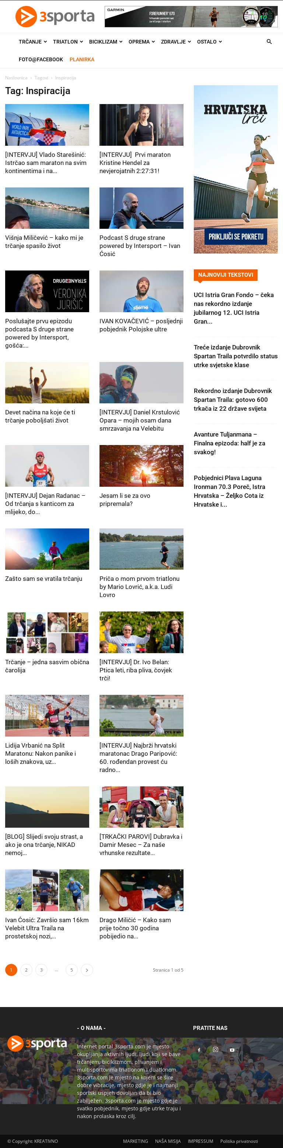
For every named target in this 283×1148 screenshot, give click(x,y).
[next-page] (87, 970)
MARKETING (135, 1141)
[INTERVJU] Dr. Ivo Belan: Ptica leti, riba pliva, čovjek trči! (135, 670)
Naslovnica (16, 78)
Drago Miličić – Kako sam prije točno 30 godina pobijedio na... (135, 928)
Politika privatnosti (239, 1141)
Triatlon (68, 42)
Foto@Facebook (41, 59)
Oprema (142, 42)
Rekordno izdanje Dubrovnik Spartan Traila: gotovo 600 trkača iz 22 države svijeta (233, 399)
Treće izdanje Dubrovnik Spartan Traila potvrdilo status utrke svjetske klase (236, 356)
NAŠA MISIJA (168, 1141)
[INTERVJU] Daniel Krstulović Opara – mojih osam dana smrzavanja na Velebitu (139, 420)
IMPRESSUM (200, 1141)
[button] (269, 41)
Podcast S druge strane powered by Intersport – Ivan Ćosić (139, 246)
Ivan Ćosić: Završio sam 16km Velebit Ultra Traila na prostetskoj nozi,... (47, 928)
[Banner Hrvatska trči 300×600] (236, 251)
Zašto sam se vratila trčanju (43, 578)
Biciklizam (106, 42)
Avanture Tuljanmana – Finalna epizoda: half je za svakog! (229, 443)
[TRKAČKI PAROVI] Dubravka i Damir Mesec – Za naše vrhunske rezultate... (140, 844)
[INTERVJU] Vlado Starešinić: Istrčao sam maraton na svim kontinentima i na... (46, 163)
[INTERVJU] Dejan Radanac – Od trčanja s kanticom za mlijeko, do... (45, 504)
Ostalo (209, 42)
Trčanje (33, 42)
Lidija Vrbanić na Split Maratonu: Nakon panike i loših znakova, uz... (40, 753)
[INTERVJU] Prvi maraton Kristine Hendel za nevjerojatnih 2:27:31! (135, 163)
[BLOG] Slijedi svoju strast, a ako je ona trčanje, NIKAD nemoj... (44, 844)
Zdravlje (176, 42)
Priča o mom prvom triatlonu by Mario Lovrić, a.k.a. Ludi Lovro (139, 587)
